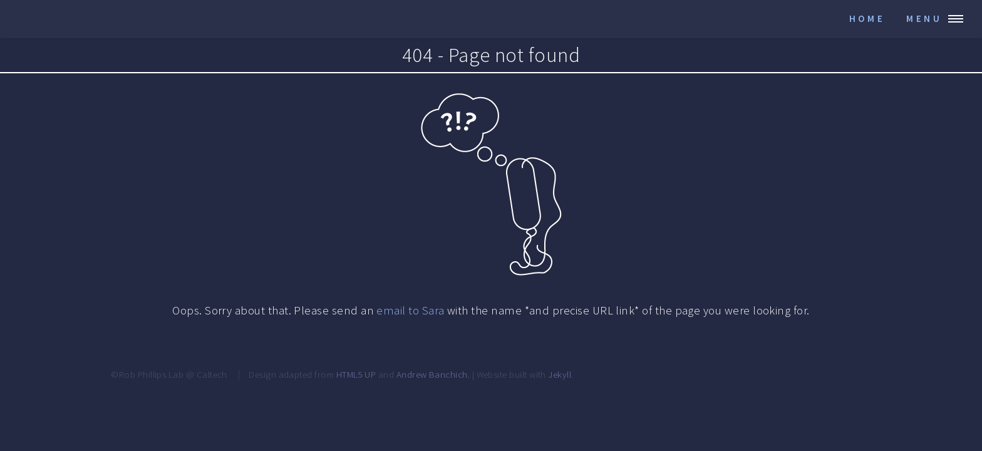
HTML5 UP (356, 374)
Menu (924, 18)
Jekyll (559, 374)
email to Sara (410, 310)
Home (867, 18)
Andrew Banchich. (433, 374)
